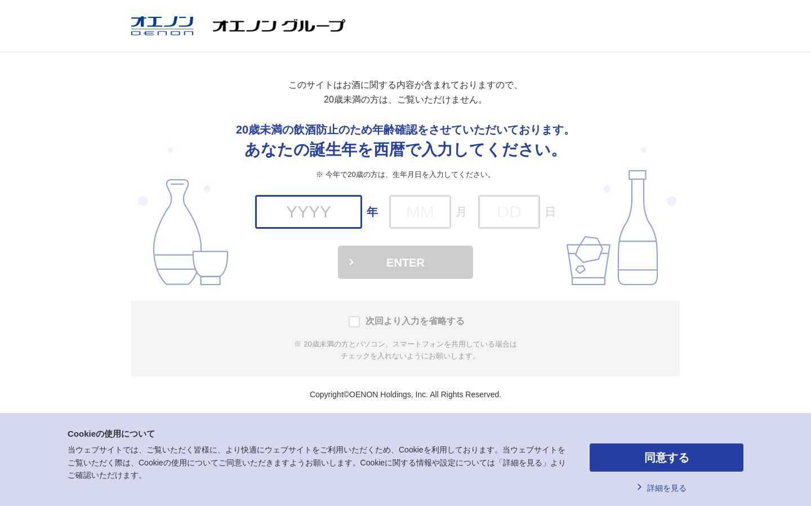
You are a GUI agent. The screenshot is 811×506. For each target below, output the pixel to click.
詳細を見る (667, 487)
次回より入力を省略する (415, 321)
